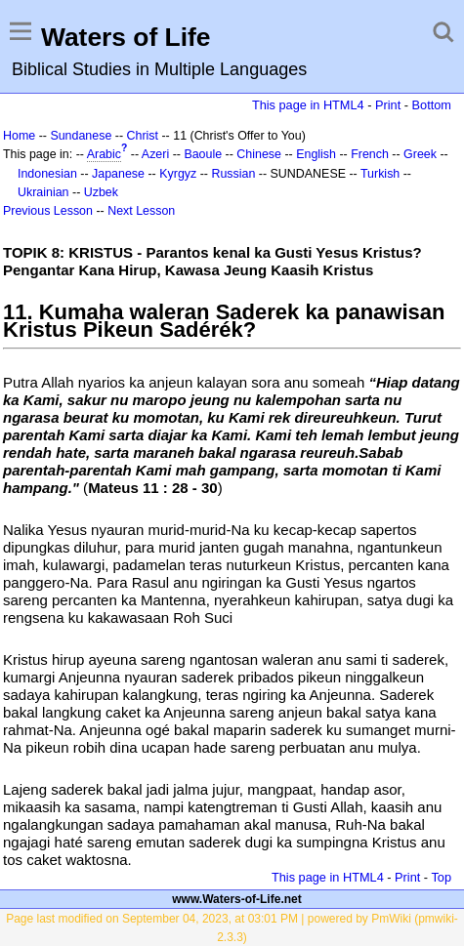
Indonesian (47, 174)
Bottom (431, 105)
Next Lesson (141, 211)
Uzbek (101, 192)
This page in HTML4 (308, 105)
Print (388, 105)
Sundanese (80, 136)
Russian (233, 174)
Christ (142, 136)
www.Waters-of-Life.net (236, 899)
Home (19, 136)
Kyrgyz (177, 174)
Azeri (155, 154)
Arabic (104, 154)
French (370, 154)
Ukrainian (43, 192)
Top (441, 877)
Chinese (258, 154)
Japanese (118, 174)
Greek (420, 154)
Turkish (380, 174)
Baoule (203, 154)
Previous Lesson (48, 211)
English (316, 154)
